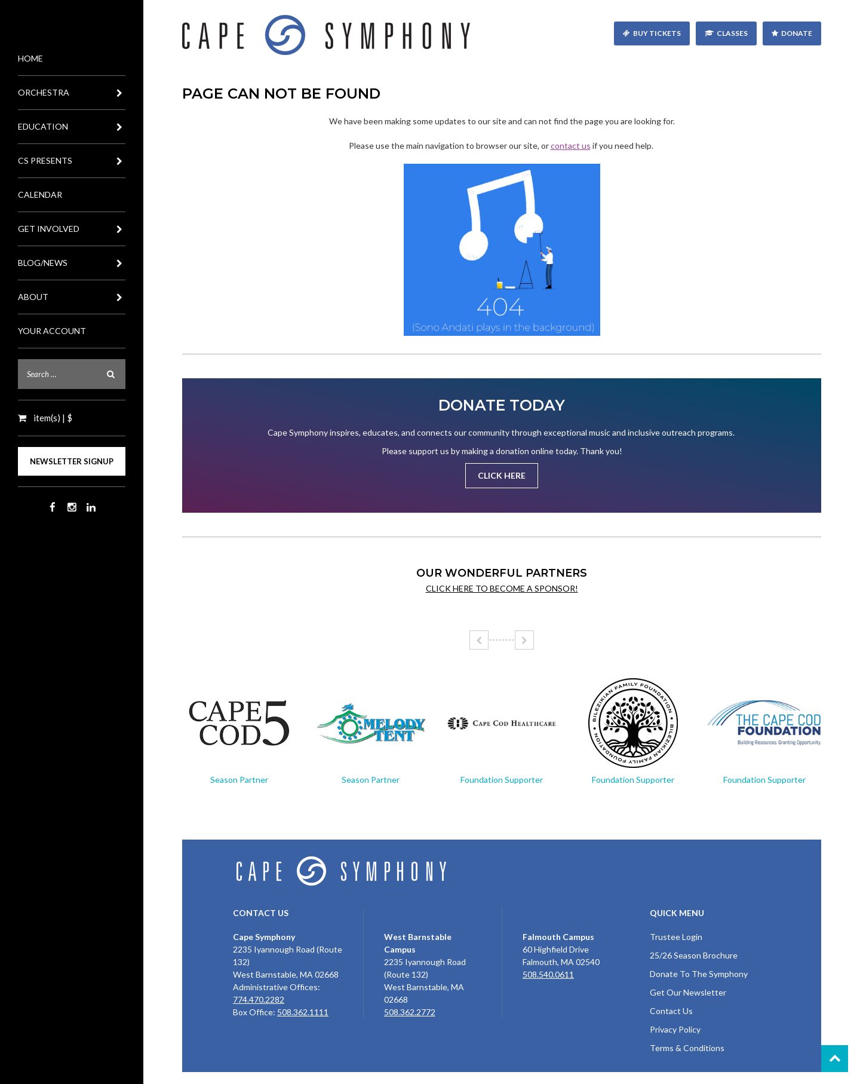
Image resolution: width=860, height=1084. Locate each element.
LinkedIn (90, 507)
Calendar (40, 194)
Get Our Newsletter (688, 992)
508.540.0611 (548, 974)
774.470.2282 (258, 999)
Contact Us (671, 1011)
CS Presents (71, 160)
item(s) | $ (52, 417)
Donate (796, 33)
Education (71, 126)
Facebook (52, 507)
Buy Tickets (657, 33)
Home (30, 58)
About (71, 297)
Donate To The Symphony (699, 974)
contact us (571, 145)
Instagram (71, 507)
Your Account (52, 331)
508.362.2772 (409, 1012)
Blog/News (71, 263)
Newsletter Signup (71, 461)
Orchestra (71, 92)
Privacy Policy (675, 1029)
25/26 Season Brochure (694, 955)
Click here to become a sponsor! (502, 588)
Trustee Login (676, 937)
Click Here (502, 475)
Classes (732, 33)
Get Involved (71, 228)
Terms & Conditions (687, 1048)
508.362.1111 (302, 1012)
